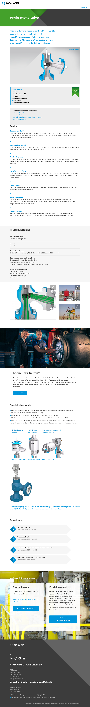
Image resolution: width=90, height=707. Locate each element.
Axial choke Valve (19, 115)
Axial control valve (19, 113)
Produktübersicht (19, 94)
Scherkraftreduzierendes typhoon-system (27, 117)
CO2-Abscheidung (19, 119)
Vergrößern (53, 287)
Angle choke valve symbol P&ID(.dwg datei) (31, 559)
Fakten (15, 92)
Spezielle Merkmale (20, 98)
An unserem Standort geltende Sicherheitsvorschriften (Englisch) (33, 697)
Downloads (17, 100)
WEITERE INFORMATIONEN (63, 619)
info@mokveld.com (16, 679)
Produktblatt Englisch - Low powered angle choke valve (35, 549)
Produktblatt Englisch (27, 538)
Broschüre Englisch (26, 528)
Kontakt (16, 96)
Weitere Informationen (21, 102)
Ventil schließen (73, 49)
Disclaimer (29, 703)
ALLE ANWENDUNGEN (26, 608)
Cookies (43, 703)
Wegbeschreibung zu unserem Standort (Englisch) (28, 695)
